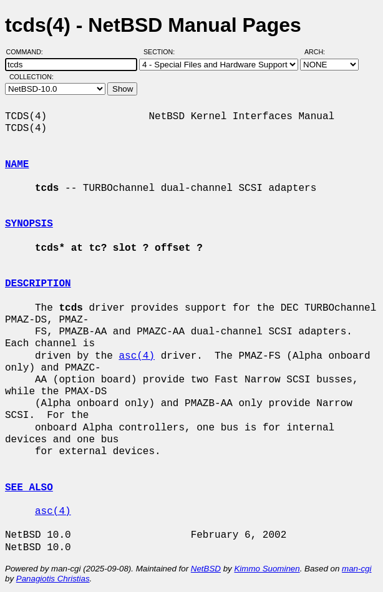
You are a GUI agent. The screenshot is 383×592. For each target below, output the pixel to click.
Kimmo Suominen (266, 568)
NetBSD (206, 568)
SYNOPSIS (29, 224)
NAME (17, 165)
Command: (28, 52)
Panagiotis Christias (53, 578)
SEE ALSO (29, 488)
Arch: (320, 52)
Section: (161, 52)
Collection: (31, 76)
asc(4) (137, 356)
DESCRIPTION (38, 284)
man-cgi (356, 568)
